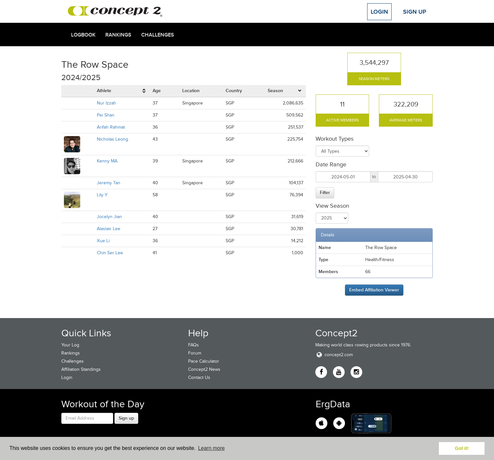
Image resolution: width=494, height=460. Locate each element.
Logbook (83, 35)
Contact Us (199, 377)
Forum (194, 353)
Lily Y (102, 194)
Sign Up (414, 11)
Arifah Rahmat (111, 127)
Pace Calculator (203, 361)
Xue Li (103, 240)
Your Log (70, 344)
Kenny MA (107, 161)
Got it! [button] (462, 448)
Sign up (126, 418)
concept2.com (334, 354)
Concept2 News (204, 369)
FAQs (193, 344)
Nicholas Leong (112, 139)
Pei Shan (105, 115)
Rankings (118, 35)
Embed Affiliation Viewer (374, 289)
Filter (325, 192)
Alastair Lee (108, 228)
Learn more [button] (211, 448)
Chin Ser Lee (110, 252)
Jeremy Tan (108, 182)
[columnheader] (122, 91)
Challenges (157, 35)
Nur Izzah (106, 103)
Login (379, 11)
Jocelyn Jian (109, 216)
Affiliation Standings (81, 369)
